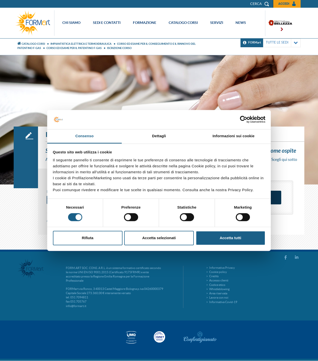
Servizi (216, 23)
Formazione (144, 23)
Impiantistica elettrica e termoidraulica (81, 43)
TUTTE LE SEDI (282, 43)
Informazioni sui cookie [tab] (234, 136)
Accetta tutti (230, 238)
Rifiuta (87, 238)
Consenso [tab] (84, 136)
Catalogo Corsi (33, 43)
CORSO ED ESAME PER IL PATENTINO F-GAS (74, 47)
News (241, 23)
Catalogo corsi (183, 23)
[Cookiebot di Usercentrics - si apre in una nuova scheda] (243, 119)
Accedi (283, 3)
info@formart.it (76, 306)
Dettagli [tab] (159, 136)
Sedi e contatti (106, 23)
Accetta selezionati (159, 238)
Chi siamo (71, 23)
